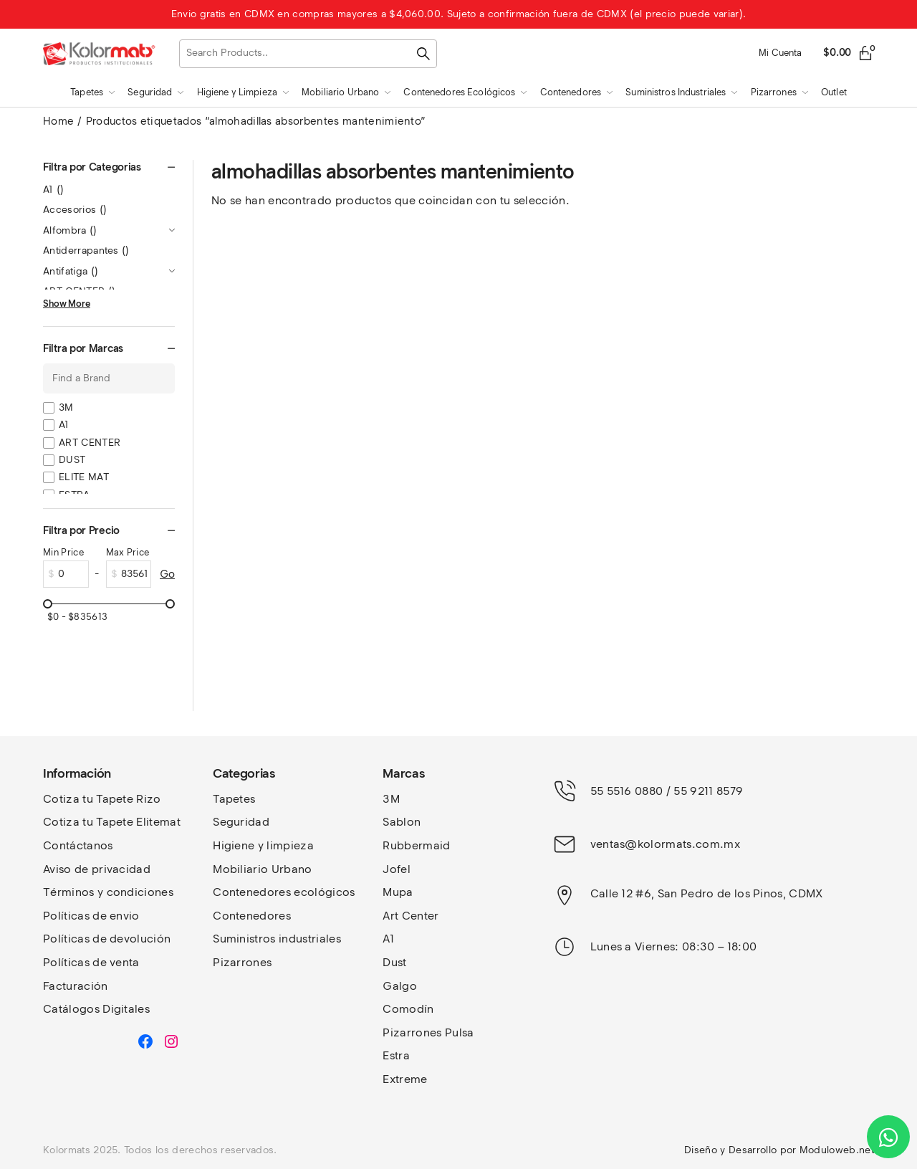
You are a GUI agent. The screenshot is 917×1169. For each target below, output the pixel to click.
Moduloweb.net (837, 1150)
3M (66, 407)
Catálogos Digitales (96, 1009)
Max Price (128, 552)
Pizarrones (242, 962)
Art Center (410, 915)
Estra (396, 1055)
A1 (53, 189)
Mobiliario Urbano (262, 869)
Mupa (398, 892)
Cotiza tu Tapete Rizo (102, 799)
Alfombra (70, 230)
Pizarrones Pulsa (428, 1032)
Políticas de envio (91, 915)
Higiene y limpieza (263, 845)
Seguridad (241, 822)
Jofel (397, 869)
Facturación (75, 986)
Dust (394, 962)
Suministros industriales (277, 938)
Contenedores (252, 915)
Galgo (400, 986)
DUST (72, 460)
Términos (70, 892)
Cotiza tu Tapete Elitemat (112, 822)
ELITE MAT (84, 477)
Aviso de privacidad (96, 869)
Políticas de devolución (107, 938)
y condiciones (135, 892)
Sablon (402, 822)
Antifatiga (70, 271)
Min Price (63, 552)
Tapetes (234, 799)
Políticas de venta (91, 962)
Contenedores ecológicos (284, 892)
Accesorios (75, 210)
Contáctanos (78, 845)
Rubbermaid (416, 845)
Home (58, 121)
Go (167, 574)
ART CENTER (89, 442)
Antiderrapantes (86, 250)
